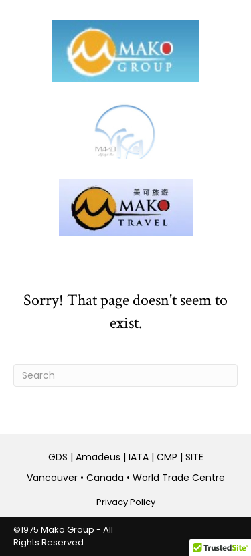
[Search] (125, 375)
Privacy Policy (125, 502)
